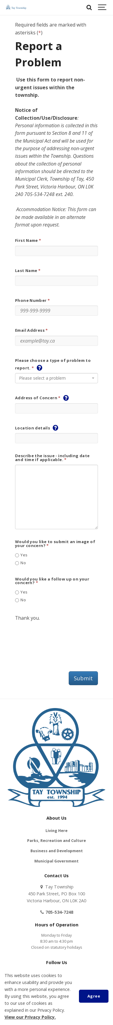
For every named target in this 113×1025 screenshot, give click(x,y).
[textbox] (54, 378)
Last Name (26, 271)
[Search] (88, 7)
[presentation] (61, 641)
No (20, 563)
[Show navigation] (102, 7)
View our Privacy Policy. (30, 1017)
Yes (21, 555)
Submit (83, 678)
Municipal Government (56, 861)
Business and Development (56, 850)
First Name (26, 240)
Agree (93, 996)
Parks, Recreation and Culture (56, 840)
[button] (39, 367)
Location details (32, 428)
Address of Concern (36, 398)
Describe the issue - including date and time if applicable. (52, 458)
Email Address (30, 330)
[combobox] (56, 378)
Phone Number (31, 300)
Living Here (56, 830)
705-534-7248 (56, 912)
